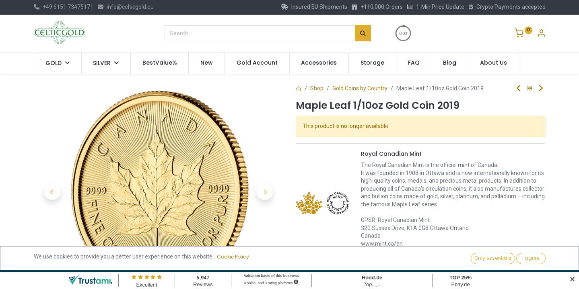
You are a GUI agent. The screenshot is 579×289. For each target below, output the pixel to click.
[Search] (363, 33)
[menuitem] (160, 63)
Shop (316, 88)
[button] (52, 192)
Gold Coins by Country (359, 88)
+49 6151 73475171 (63, 7)
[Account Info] (541, 34)
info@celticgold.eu (126, 7)
